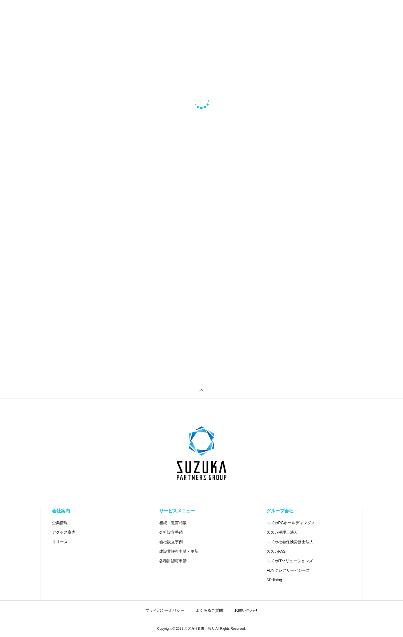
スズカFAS (275, 551)
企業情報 (60, 523)
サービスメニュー (177, 510)
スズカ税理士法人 (282, 532)
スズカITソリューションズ (289, 561)
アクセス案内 (64, 532)
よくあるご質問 (209, 610)
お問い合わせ (246, 610)
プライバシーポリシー (164, 610)
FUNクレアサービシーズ (288, 570)
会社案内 (61, 510)
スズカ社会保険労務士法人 (289, 542)
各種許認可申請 (173, 561)
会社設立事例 (171, 542)
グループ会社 (279, 510)
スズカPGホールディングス (290, 523)
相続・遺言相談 (173, 523)
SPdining (274, 580)
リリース (60, 542)
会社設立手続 (171, 532)
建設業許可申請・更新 (178, 551)
